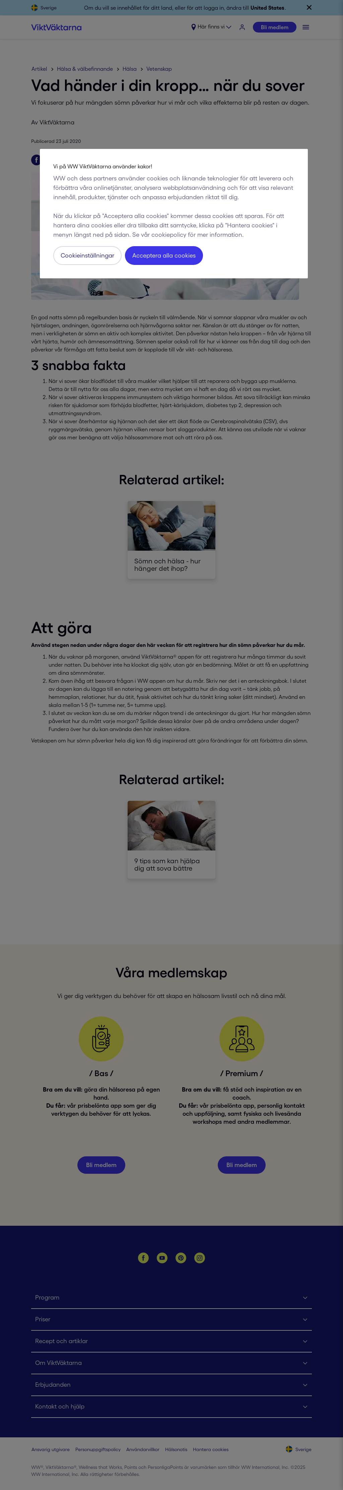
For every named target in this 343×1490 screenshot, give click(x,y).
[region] (174, 213)
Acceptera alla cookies (164, 255)
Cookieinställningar (87, 255)
